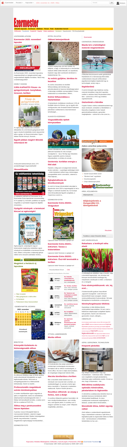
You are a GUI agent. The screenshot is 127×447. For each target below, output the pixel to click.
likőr (95, 333)
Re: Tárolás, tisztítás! (70, 286)
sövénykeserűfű (85, 338)
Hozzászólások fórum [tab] (56, 270)
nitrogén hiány (85, 335)
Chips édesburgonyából (92, 181)
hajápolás (108, 326)
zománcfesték (101, 338)
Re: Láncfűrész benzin (71, 304)
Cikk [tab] (68, 270)
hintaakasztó (104, 328)
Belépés (122, 3)
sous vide (107, 335)
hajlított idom (84, 328)
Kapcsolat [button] (29, 3)
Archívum (31, 29)
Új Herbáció (20, 299)
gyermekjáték (102, 326)
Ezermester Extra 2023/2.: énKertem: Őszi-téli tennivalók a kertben (63, 259)
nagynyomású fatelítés (101, 333)
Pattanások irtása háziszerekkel (27, 302)
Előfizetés (17, 31)
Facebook (25, 31)
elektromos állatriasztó (94, 324)
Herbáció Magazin (32, 260)
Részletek (108, 230)
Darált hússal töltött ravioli (92, 174)
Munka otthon (54, 337)
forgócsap (108, 324)
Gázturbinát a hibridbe (92, 102)
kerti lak (101, 331)
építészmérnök (102, 324)
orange (89, 335)
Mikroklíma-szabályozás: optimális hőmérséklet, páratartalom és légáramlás (95, 388)
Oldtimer (40, 29)
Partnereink (72, 442)
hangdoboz (89, 328)
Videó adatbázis (48, 31)
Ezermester (9, 3)
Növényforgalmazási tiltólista (95, 304)
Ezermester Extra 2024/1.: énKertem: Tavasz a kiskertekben (60, 247)
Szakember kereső (61, 29)
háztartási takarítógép (96, 328)
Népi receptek (21, 294)
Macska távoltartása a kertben (62, 376)
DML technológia (104, 322)
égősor (83, 324)
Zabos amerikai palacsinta (94, 146)
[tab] (97, 194)
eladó (87, 324)
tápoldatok (91, 338)
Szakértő (33, 31)
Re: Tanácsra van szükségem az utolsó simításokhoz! (70, 294)
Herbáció (58, 31)
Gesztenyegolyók (90, 179)
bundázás (94, 322)
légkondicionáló (88, 333)
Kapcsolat (29, 442)
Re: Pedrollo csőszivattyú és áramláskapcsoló (69, 278)
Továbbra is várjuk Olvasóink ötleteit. (94, 236)
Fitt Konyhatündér (78, 31)
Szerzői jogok (62, 442)
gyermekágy (96, 326)
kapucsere (88, 331)
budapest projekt (88, 322)
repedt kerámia (98, 335)
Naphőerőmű (88, 86)
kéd (99, 331)
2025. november (23, 309)
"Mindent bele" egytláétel (92, 176)
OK (112, 2)
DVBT (109, 322)
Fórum (46, 29)
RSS (80, 442)
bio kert (83, 322)
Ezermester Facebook (92, 442)
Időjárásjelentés (88, 195)
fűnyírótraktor (85, 326)
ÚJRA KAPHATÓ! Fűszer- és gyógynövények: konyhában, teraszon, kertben (27, 90)
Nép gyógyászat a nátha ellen (26, 296)
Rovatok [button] (19, 3)
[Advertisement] (63, 13)
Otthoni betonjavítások (58, 39)
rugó (103, 335)
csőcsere (98, 322)
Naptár (39, 31)
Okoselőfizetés (21, 169)
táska (94, 338)
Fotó (52, 29)
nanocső (108, 333)
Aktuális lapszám (20, 29)
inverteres (84, 331)
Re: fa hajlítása (68, 311)
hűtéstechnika (110, 328)
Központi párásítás (91, 346)
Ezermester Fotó (21, 425)
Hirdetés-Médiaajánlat (41, 442)
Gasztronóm (67, 31)
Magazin (103, 141)
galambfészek (91, 326)
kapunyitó (94, 331)
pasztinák (93, 335)
